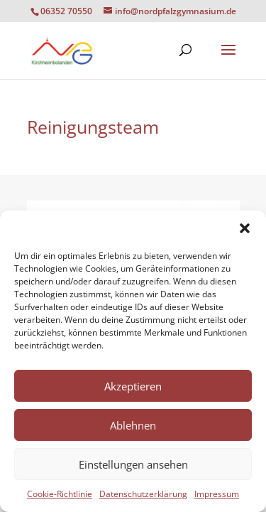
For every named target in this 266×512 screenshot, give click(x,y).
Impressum (216, 494)
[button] (245, 228)
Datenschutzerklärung (143, 494)
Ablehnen (133, 425)
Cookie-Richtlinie (59, 494)
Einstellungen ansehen (133, 464)
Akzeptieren (133, 386)
